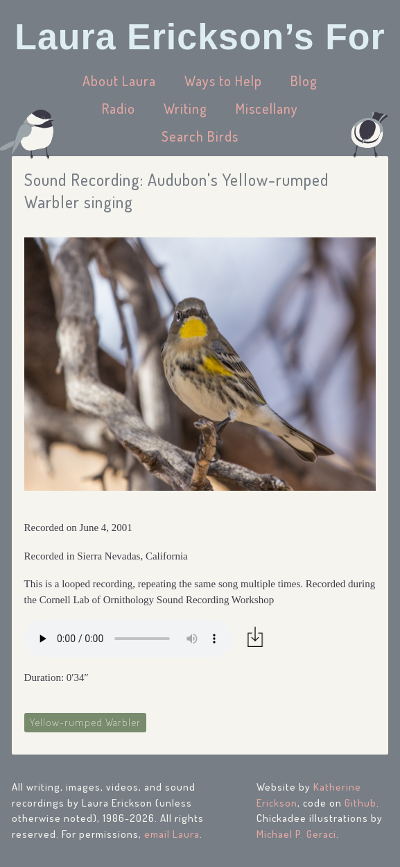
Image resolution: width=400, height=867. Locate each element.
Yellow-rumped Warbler (85, 722)
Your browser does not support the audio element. (128, 638)
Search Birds (200, 136)
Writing (185, 108)
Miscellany (267, 108)
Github (360, 802)
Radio (118, 108)
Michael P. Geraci (296, 834)
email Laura (172, 834)
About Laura (119, 80)
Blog (304, 80)
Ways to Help (223, 80)
